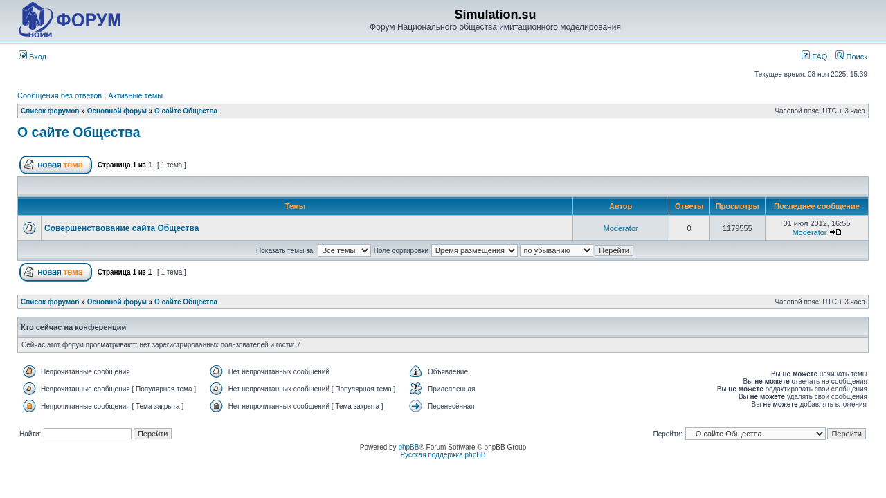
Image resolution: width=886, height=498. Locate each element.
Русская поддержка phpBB (442, 455)
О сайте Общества (185, 111)
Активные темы (135, 95)
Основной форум (117, 111)
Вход (32, 57)
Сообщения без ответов (59, 95)
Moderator (621, 228)
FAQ (814, 57)
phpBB (408, 447)
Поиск (851, 57)
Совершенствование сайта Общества (121, 228)
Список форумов (50, 111)
